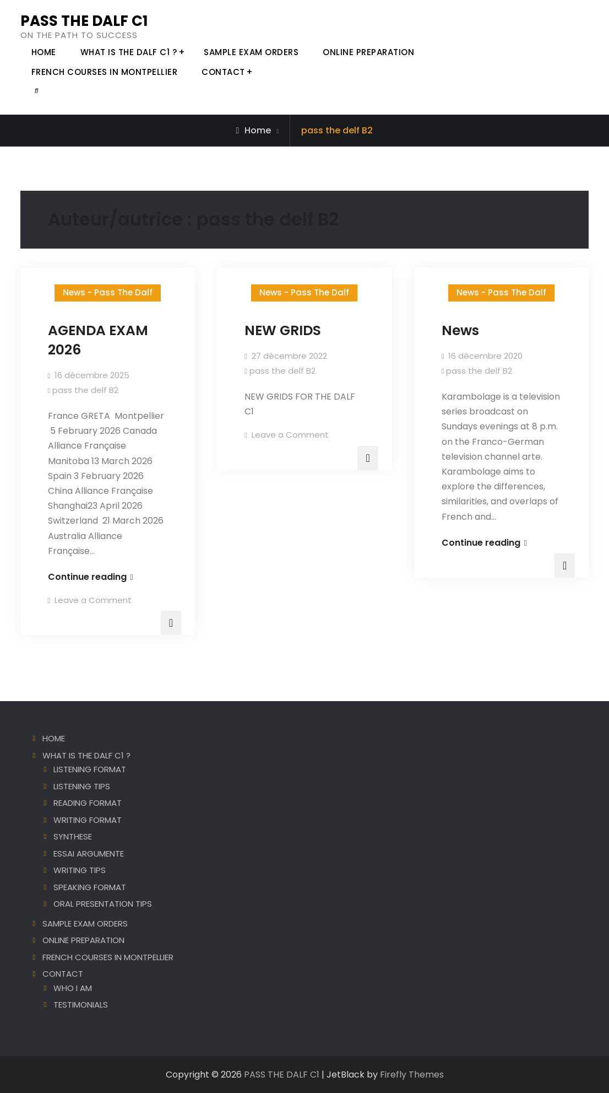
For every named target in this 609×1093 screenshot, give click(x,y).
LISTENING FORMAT (89, 769)
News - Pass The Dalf (108, 292)
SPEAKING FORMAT (89, 887)
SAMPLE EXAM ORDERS (251, 52)
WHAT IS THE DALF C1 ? (128, 52)
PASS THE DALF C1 (84, 21)
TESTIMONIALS (80, 1004)
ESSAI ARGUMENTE (88, 853)
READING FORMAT (87, 803)
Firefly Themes (412, 1074)
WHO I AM (72, 988)
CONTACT (223, 72)
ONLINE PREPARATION (368, 52)
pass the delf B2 (85, 390)
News (460, 330)
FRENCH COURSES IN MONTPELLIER (104, 72)
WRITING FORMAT (87, 820)
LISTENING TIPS (81, 786)
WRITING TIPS (79, 870)
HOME (43, 52)
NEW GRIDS (282, 330)
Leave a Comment (93, 600)
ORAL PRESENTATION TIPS (102, 903)
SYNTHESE (72, 836)
